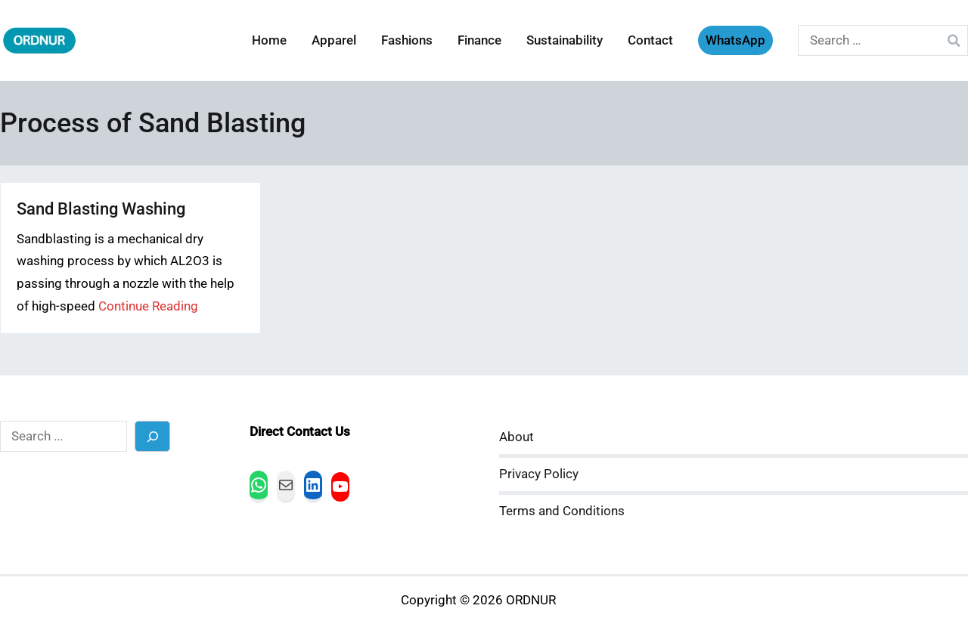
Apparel (334, 40)
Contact (650, 40)
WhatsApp (735, 40)
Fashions (407, 40)
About (516, 437)
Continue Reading (148, 306)
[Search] (152, 436)
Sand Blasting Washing (101, 208)
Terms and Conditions (562, 511)
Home (269, 40)
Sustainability (564, 40)
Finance (479, 40)
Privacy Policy (539, 474)
